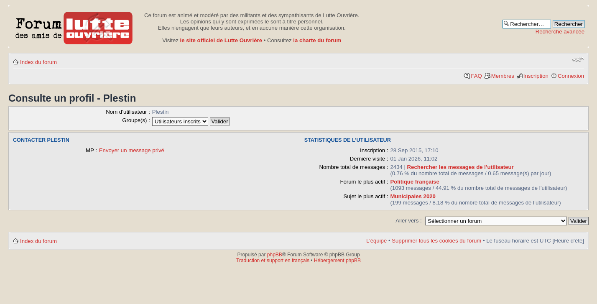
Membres (502, 76)
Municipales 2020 (412, 196)
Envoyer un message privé (131, 150)
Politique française (414, 182)
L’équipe (376, 241)
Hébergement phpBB (337, 260)
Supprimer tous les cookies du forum (436, 241)
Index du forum (38, 62)
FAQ (476, 76)
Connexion (571, 76)
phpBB (274, 255)
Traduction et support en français (272, 260)
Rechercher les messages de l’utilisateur (460, 167)
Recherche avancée (560, 31)
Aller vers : (408, 220)
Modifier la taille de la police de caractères (578, 59)
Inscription (536, 76)
